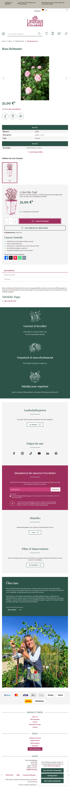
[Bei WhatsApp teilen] (19, 257)
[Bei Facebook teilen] (6, 257)
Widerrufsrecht (35, 740)
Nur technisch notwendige (52, 770)
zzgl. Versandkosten (15, 109)
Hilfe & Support (35, 743)
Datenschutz (8, 775)
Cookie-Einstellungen (28, 775)
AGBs (17, 775)
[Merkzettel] (45, 34)
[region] (35, 78)
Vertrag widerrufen (35, 748)
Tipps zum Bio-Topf (10, 301)
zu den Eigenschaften (35, 152)
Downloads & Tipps (35, 724)
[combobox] (21, 34)
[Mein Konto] (52, 34)
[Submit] (55, 489)
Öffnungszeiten (35, 719)
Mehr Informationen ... (54, 766)
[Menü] (3, 34)
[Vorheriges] (3, 78)
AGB (49, 495)
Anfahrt (35, 721)
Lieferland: (37, 11)
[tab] (35, 270)
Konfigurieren (52, 775)
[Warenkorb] (59, 34)
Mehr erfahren (12, 609)
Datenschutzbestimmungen (25, 495)
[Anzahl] (11, 221)
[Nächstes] (66, 78)
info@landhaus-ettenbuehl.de (35, 769)
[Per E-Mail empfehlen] (24, 257)
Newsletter (35, 745)
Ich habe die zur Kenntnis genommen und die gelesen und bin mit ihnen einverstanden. (35, 496)
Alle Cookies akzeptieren (52, 780)
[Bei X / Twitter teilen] (11, 257)
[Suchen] (38, 34)
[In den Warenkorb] (40, 221)
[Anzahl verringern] (6, 221)
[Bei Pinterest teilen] (15, 257)
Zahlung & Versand (35, 737)
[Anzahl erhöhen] (15, 221)
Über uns (35, 716)
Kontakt (35, 727)
